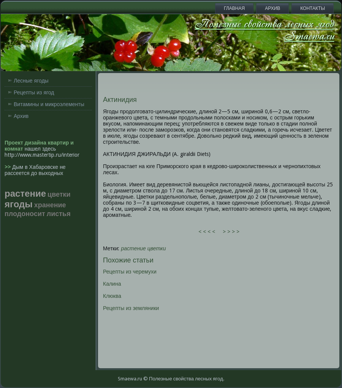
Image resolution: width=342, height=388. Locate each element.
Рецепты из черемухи (130, 272)
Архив (272, 8)
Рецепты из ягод (34, 92)
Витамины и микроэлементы (49, 104)
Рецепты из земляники (131, 308)
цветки (156, 248)
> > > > (231, 232)
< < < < (206, 232)
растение (133, 248)
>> (8, 167)
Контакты (312, 8)
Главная (234, 8)
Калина (112, 284)
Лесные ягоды (31, 81)
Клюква (112, 296)
